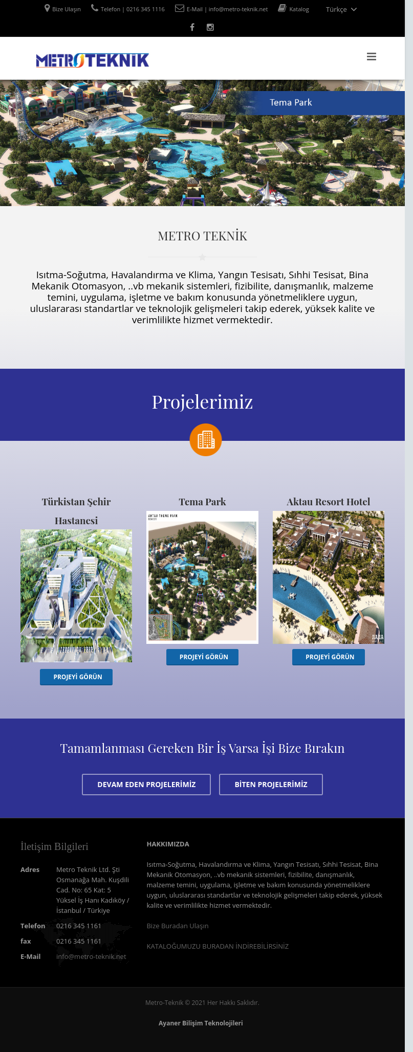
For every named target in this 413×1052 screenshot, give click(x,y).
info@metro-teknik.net (91, 956)
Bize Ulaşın (66, 9)
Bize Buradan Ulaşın (177, 925)
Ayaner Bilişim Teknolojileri (201, 1023)
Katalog (299, 9)
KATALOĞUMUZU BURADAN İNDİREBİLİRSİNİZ (217, 946)
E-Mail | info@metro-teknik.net (227, 9)
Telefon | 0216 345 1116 (133, 9)
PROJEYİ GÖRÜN (77, 677)
